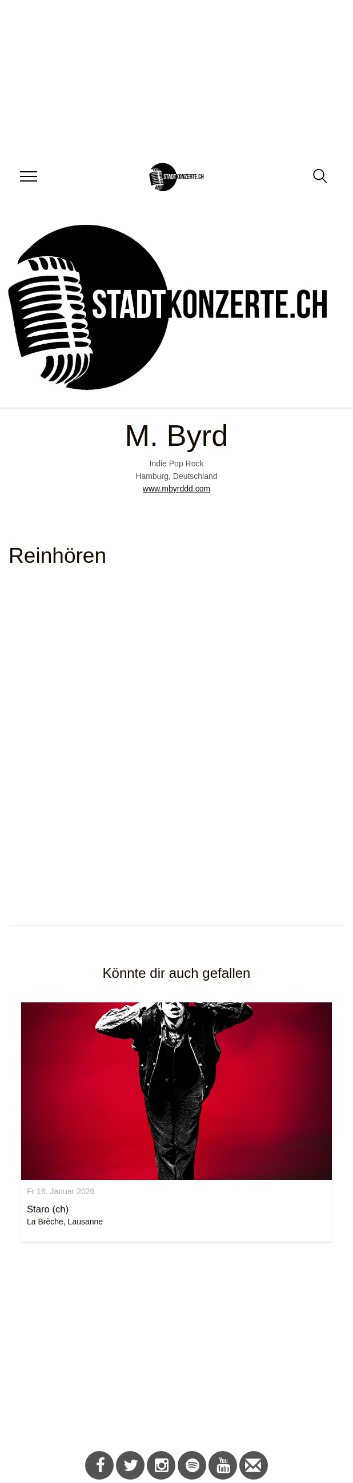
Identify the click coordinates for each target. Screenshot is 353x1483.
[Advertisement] (172, 1348)
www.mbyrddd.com (176, 488)
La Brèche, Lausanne (65, 1221)
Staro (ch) (48, 1209)
